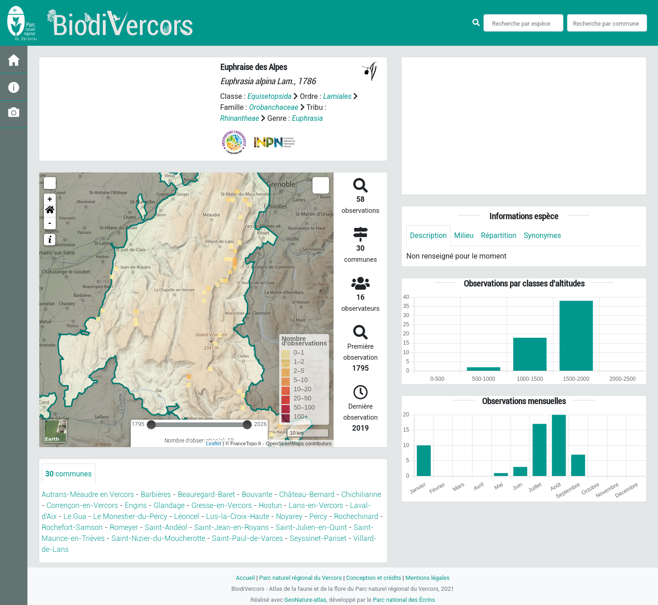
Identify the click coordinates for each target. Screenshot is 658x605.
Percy (318, 516)
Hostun (270, 505)
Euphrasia (307, 118)
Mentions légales (428, 577)
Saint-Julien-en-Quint (311, 527)
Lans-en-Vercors (316, 505)
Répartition (499, 235)
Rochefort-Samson (72, 527)
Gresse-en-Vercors (221, 505)
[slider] (151, 424)
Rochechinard (356, 516)
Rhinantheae (240, 118)
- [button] (50, 223)
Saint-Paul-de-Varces (247, 538)
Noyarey (289, 516)
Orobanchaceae (280, 107)
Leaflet (213, 443)
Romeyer (124, 527)
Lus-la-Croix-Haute (237, 516)
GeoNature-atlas (305, 599)
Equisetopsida (269, 96)
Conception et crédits (373, 577)
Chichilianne (361, 494)
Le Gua (75, 516)
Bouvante (257, 494)
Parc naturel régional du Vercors (300, 577)
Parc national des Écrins (404, 599)
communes (68, 474)
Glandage (169, 505)
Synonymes (543, 235)
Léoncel (186, 516)
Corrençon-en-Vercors (82, 505)
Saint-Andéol (166, 527)
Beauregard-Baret (206, 494)
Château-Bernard (306, 494)
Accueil (245, 577)
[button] (50, 211)
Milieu (464, 235)
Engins (136, 505)
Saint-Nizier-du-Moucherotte (158, 538)
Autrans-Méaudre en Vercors (88, 494)
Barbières (156, 494)
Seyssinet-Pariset (318, 538)
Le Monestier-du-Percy (130, 516)
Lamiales (338, 96)
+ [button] (50, 199)
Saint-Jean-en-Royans (231, 527)
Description (428, 235)
